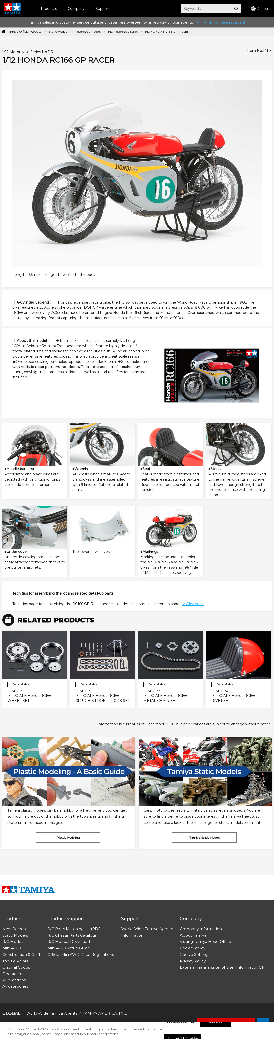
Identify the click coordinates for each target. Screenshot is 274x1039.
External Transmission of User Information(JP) (223, 967)
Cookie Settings (194, 954)
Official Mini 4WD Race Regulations (80, 954)
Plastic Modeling (68, 837)
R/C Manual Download (68, 941)
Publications (14, 980)
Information (132, 935)
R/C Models (13, 941)
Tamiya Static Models (204, 837)
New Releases (15, 928)
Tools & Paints (15, 961)
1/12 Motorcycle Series (123, 31)
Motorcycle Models (87, 31)
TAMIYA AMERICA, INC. (105, 1013)
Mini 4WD (11, 948)
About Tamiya (193, 935)
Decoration (13, 973)
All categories (15, 986)
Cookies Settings (180, 1022)
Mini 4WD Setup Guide (68, 948)
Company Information (201, 928)
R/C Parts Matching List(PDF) (74, 928)
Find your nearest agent (224, 22)
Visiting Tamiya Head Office (205, 941)
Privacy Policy (193, 961)
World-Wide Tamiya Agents (147, 928)
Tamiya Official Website (24, 31)
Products (49, 8)
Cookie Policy (192, 948)
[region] (137, 1030)
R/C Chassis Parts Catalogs (72, 935)
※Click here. (193, 604)
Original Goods (16, 967)
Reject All (215, 1022)
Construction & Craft (21, 954)
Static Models (58, 31)
